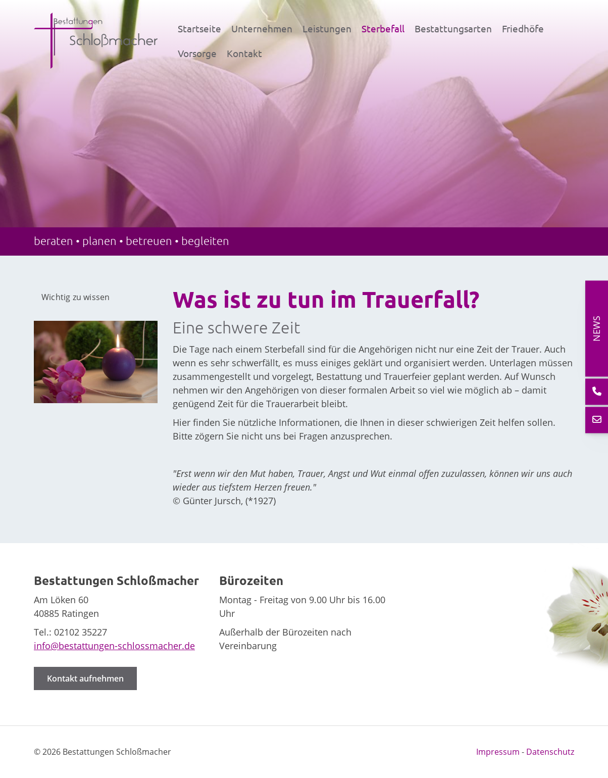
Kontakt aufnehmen (85, 678)
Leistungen (326, 28)
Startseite (199, 28)
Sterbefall (383, 28)
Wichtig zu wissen (75, 297)
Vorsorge (197, 53)
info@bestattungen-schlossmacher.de (114, 646)
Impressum (498, 751)
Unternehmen (261, 28)
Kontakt (244, 53)
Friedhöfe (523, 28)
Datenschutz (550, 751)
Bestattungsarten (453, 28)
